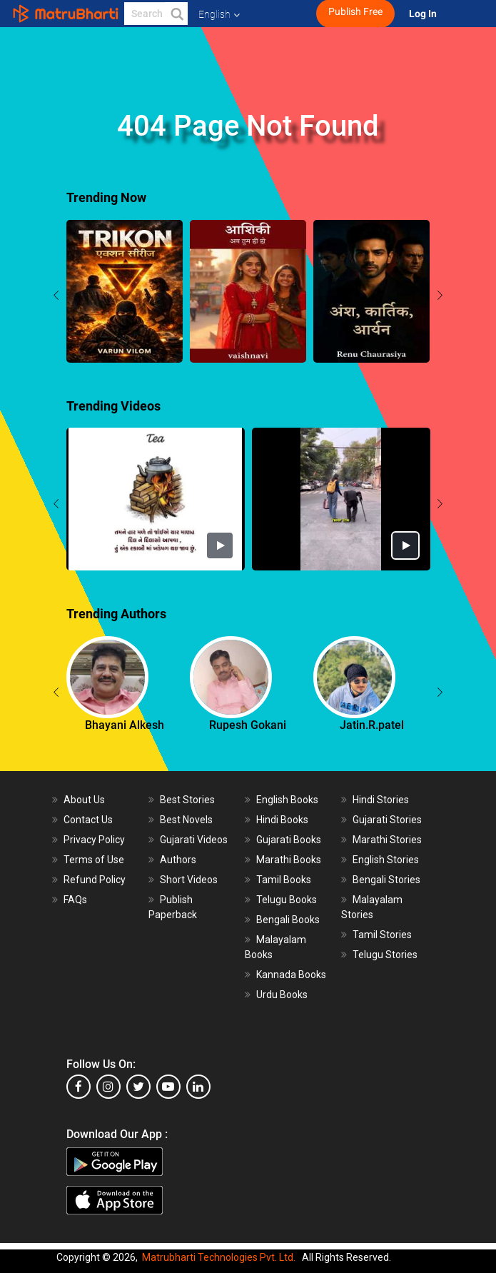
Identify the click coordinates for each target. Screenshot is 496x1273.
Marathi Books (288, 859)
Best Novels (186, 819)
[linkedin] (198, 1087)
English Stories (386, 859)
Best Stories (187, 799)
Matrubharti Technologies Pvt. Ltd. (218, 1257)
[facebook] (78, 1087)
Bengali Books (288, 919)
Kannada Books (291, 974)
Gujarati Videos (194, 839)
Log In (424, 13)
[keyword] (156, 13)
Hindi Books (282, 819)
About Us (84, 799)
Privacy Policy (94, 839)
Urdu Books (282, 994)
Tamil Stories (382, 934)
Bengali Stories (386, 879)
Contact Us (88, 819)
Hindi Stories (381, 799)
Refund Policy (95, 879)
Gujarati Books (288, 839)
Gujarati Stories (387, 819)
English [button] (219, 14)
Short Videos (189, 879)
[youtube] (168, 1087)
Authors (178, 859)
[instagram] (108, 1087)
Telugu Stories (385, 954)
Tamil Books (283, 879)
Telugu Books (286, 899)
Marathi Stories (387, 839)
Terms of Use (94, 859)
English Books (287, 799)
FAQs (75, 899)
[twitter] (138, 1087)
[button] (176, 13)
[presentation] (56, 297)
